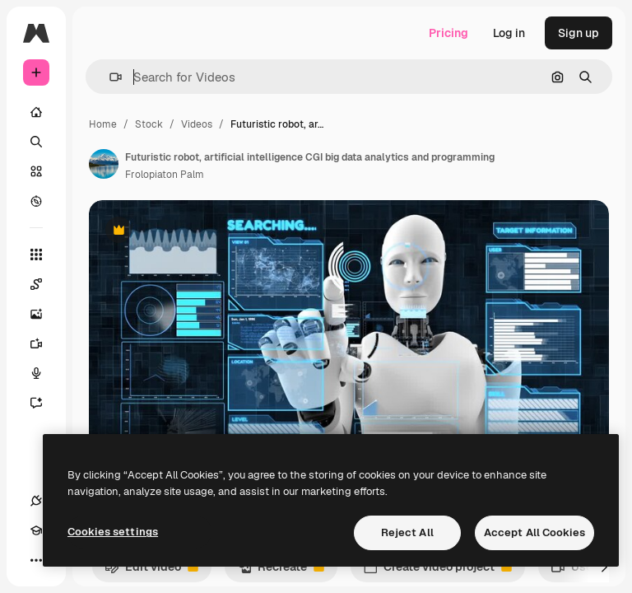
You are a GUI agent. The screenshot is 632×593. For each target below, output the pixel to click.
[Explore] (36, 201)
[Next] (604, 566)
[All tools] (36, 254)
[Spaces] (44, 284)
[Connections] (36, 501)
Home (103, 124)
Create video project (437, 570)
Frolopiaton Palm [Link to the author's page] (164, 174)
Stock (149, 124)
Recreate (280, 570)
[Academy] (36, 530)
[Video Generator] (44, 343)
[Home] (36, 112)
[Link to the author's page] (103, 164)
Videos (196, 124)
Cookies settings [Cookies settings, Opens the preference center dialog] (112, 532)
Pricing (448, 33)
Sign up (578, 33)
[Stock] (36, 171)
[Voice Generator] (44, 373)
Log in (509, 33)
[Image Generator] (44, 314)
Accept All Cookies (534, 532)
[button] (109, 77)
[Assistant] (44, 403)
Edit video (151, 570)
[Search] (36, 141)
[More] (36, 560)
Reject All (407, 532)
